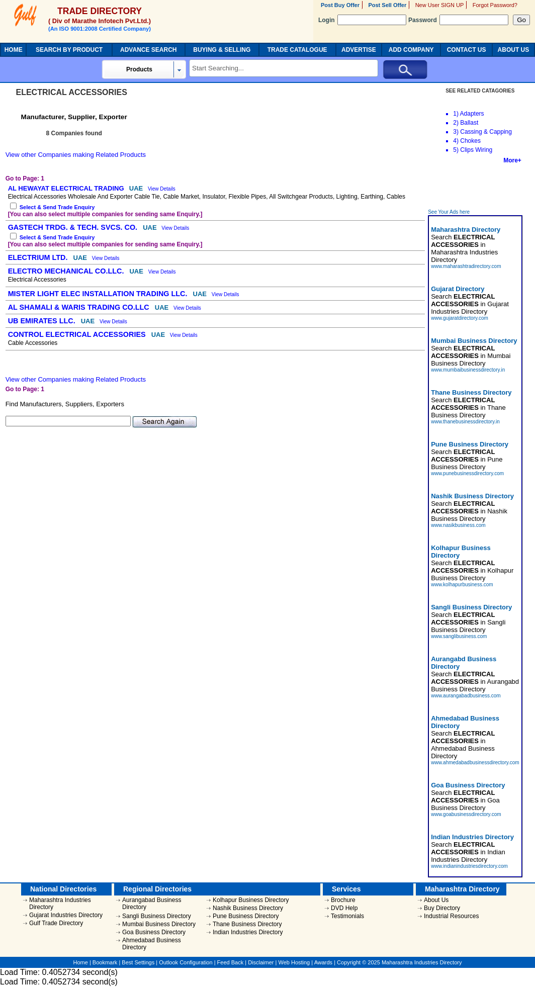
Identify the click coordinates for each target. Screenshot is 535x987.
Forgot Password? (495, 5)
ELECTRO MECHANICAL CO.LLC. (67, 271)
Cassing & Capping (486, 131)
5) (456, 149)
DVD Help (344, 908)
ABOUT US (513, 49)
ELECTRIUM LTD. (39, 257)
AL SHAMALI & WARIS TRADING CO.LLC (79, 307)
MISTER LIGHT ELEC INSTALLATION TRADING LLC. (99, 294)
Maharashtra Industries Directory (60, 903)
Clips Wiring (476, 149)
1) (456, 113)
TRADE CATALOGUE (297, 49)
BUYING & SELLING (221, 49)
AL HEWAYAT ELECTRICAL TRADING (67, 188)
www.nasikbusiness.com (458, 525)
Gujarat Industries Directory (66, 915)
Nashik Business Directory (248, 908)
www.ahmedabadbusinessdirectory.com (475, 762)
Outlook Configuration (185, 962)
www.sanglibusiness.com (459, 636)
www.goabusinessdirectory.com (466, 814)
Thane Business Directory (247, 924)
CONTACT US (466, 49)
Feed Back (230, 962)
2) (456, 122)
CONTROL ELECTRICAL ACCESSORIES (78, 334)
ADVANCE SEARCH (148, 49)
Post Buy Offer (340, 5)
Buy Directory (442, 908)
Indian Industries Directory (248, 932)
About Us (436, 900)
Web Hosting (294, 962)
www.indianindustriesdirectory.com (469, 866)
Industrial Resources (451, 916)
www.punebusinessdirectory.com (467, 473)
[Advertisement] (475, 186)
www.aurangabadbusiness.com (465, 695)
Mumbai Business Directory (159, 924)
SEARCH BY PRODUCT (69, 49)
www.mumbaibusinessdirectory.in (468, 370)
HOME (14, 49)
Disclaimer (261, 962)
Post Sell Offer (387, 5)
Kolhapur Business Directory (251, 900)
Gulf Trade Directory (56, 923)
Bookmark (105, 962)
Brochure (343, 900)
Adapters (472, 113)
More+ (512, 160)
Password (458, 20)
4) (456, 140)
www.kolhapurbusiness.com (462, 584)
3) (456, 131)
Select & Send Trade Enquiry (57, 207)
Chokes (470, 140)
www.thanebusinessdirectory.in (465, 421)
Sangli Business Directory (156, 916)
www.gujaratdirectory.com (459, 318)
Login (362, 20)
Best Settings (138, 962)
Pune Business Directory (246, 916)
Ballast (469, 122)
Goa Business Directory (154, 932)
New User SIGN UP (439, 5)
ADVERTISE (358, 49)
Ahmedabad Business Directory (151, 944)
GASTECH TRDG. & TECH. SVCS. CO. (73, 227)
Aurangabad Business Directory (151, 903)
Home (80, 962)
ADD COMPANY (411, 49)
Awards (323, 962)
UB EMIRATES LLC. (42, 321)
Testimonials (347, 916)
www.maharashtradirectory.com (466, 266)
